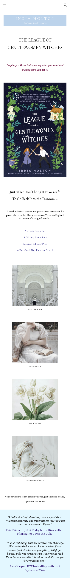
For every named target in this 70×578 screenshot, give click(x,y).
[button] (4, 5)
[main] (35, 44)
